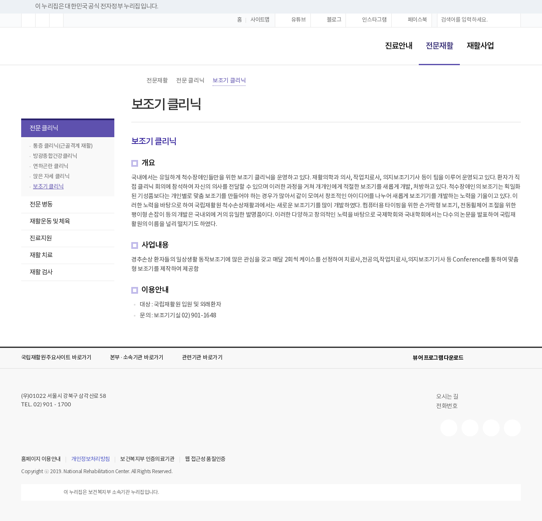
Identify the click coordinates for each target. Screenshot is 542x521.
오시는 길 (451, 397)
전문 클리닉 (39, 129)
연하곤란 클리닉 (51, 166)
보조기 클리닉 (48, 187)
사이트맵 (260, 20)
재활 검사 (41, 272)
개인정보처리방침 (90, 460)
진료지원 (36, 239)
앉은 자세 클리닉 (51, 177)
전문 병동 (37, 205)
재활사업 (480, 46)
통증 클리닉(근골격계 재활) (62, 146)
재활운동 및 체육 (45, 222)
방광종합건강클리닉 (55, 156)
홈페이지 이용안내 (41, 460)
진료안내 (398, 46)
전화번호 (446, 406)
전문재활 (436, 40)
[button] (28, 20)
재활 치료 (37, 256)
